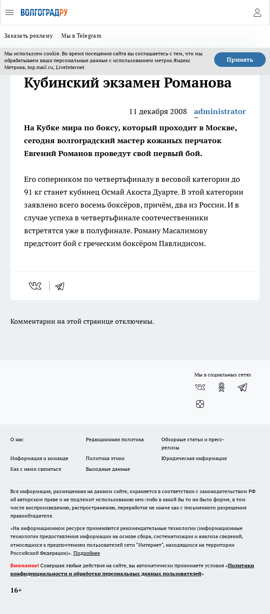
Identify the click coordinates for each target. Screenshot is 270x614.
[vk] (35, 286)
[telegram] (62, 286)
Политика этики (105, 458)
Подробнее (86, 553)
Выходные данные (108, 469)
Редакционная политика (115, 439)
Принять (240, 59)
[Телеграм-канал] (243, 387)
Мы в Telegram (81, 35)
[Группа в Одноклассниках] (221, 387)
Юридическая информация (194, 458)
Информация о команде (39, 458)
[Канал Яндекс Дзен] (200, 404)
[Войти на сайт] (257, 12)
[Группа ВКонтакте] (200, 387)
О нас (17, 439)
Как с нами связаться (35, 469)
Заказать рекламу (28, 35)
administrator (220, 111)
